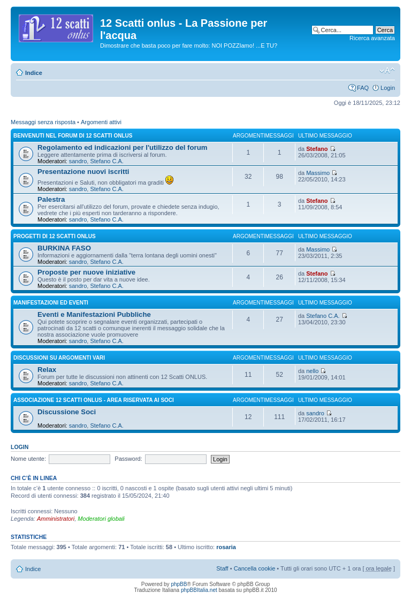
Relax (46, 370)
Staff (222, 568)
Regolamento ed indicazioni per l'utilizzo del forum (122, 147)
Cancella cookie (255, 568)
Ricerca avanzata (372, 38)
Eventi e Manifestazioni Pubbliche (94, 314)
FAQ (363, 88)
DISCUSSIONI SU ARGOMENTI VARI (59, 358)
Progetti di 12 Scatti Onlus (54, 236)
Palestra (51, 199)
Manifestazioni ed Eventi (50, 303)
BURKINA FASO (64, 248)
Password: (128, 458)
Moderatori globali (101, 518)
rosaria (226, 547)
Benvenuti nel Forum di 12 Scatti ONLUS (72, 136)
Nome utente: (28, 458)
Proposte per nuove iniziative (86, 272)
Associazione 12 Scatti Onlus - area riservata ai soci (93, 400)
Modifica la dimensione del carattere (387, 70)
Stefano (317, 149)
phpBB (179, 584)
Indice (33, 73)
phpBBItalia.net (199, 590)
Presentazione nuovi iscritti (83, 172)
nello (312, 371)
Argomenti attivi (101, 122)
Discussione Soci (66, 412)
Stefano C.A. (106, 161)
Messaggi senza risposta (43, 122)
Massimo (318, 173)
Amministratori (55, 518)
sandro (78, 161)
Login (387, 88)
